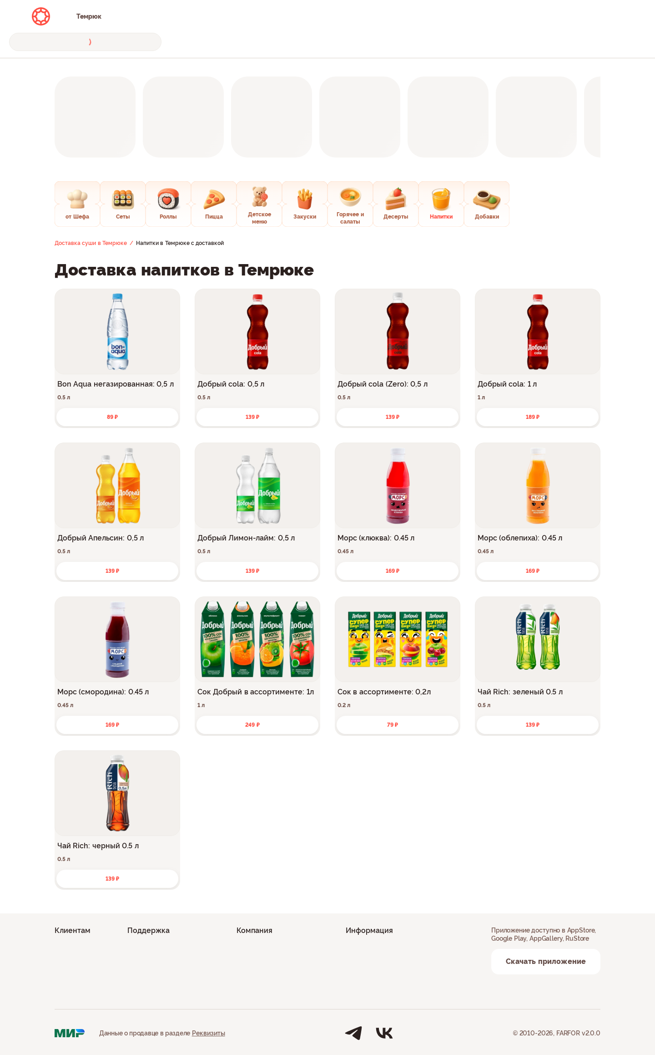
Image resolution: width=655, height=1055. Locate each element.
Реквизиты (208, 1033)
